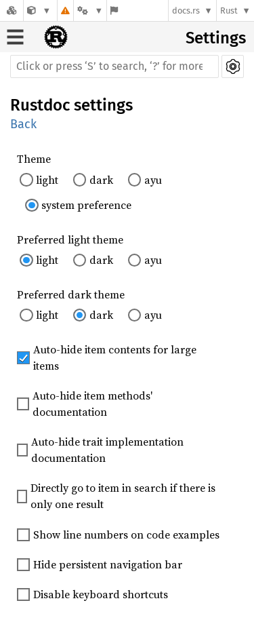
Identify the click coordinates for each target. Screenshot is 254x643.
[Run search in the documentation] (114, 66)
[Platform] (90, 10)
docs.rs (186, 10)
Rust (229, 10)
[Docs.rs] (11, 10)
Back (23, 124)
